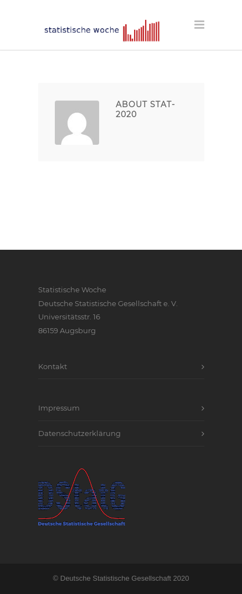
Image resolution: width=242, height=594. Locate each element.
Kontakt (52, 366)
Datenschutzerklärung (79, 433)
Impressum (59, 407)
